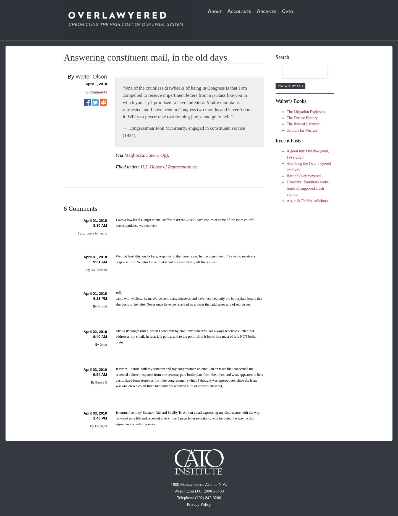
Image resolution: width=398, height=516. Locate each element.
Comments (96, 92)
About (215, 11)
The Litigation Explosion (306, 112)
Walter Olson (91, 77)
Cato (287, 11)
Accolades (239, 11)
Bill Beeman (99, 270)
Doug (103, 344)
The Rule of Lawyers (303, 124)
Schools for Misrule (302, 130)
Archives (267, 11)
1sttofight (101, 426)
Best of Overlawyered (304, 176)
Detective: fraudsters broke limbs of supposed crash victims (308, 188)
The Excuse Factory (302, 118)
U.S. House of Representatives (169, 167)
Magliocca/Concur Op (145, 155)
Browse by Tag (290, 86)
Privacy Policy (199, 504)
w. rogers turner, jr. (94, 233)
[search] (299, 72)
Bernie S (101, 382)
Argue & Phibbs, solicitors (307, 201)
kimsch (102, 306)
